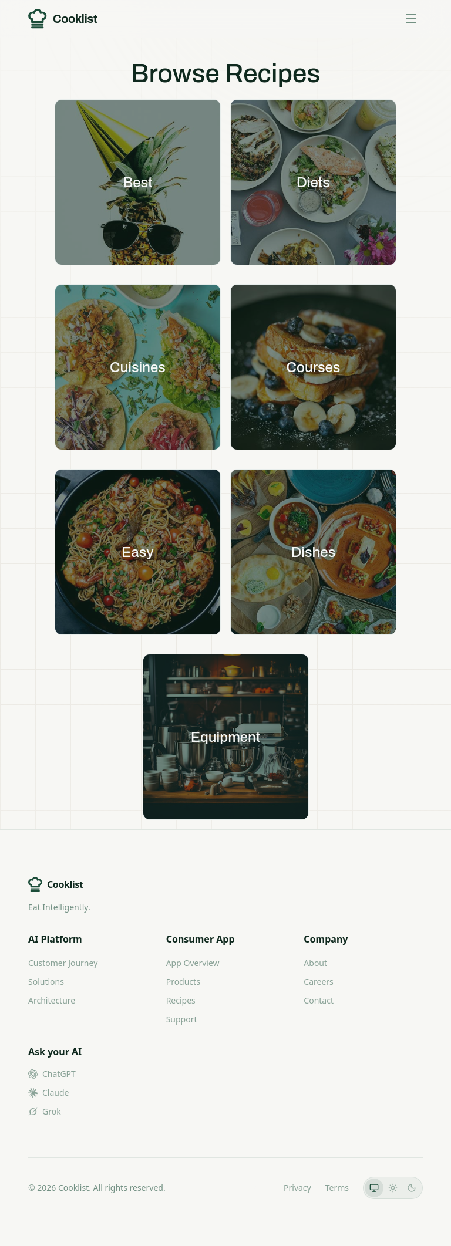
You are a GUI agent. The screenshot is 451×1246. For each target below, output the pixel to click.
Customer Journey (62, 962)
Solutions (46, 981)
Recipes (181, 1000)
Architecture (51, 1000)
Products (183, 981)
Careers (318, 981)
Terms (337, 1187)
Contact (319, 1000)
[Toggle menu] (411, 19)
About (315, 962)
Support (181, 1019)
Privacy (297, 1187)
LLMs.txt (253, 1187)
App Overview (193, 962)
